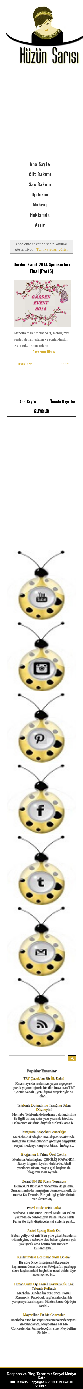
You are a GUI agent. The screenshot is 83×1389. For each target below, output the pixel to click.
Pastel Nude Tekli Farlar (44, 1208)
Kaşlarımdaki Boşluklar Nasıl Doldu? (43, 1257)
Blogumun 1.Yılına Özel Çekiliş (43, 1154)
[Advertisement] (41, 115)
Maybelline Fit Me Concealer (44, 1315)
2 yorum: (65, 363)
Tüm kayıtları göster (52, 249)
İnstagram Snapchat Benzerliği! (43, 1132)
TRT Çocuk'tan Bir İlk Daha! (43, 1078)
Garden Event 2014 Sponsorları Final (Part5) (41, 267)
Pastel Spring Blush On (43, 1230)
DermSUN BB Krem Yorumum (44, 1181)
